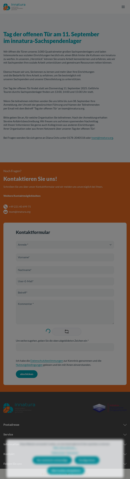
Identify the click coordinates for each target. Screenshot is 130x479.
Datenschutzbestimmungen (46, 360)
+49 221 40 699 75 (20, 206)
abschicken (26, 374)
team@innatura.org (102, 137)
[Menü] (123, 6)
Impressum (72, 458)
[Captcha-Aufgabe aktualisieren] (67, 331)
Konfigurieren (87, 466)
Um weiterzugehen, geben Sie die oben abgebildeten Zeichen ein (52, 340)
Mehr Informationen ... (65, 453)
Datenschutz (58, 458)
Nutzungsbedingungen (29, 364)
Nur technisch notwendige (52, 466)
